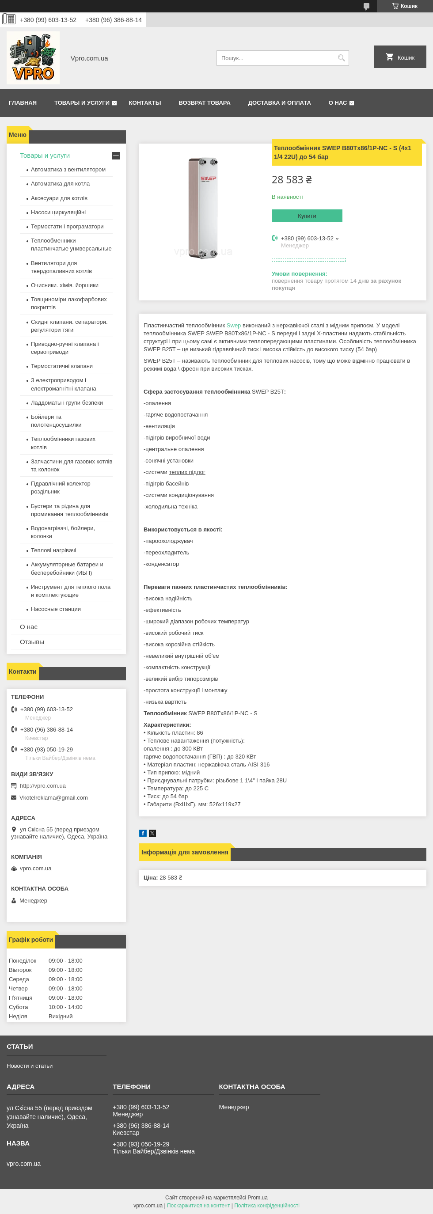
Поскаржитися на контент (198, 1206)
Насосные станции (56, 609)
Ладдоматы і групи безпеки (67, 402)
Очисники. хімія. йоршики (65, 285)
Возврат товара (204, 102)
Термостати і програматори (67, 226)
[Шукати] (341, 58)
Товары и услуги (82, 102)
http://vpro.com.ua (43, 785)
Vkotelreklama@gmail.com (53, 797)
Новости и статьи (30, 1065)
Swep (234, 325)
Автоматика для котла (60, 183)
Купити (307, 215)
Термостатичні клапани (62, 366)
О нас (338, 102)
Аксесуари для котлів (59, 198)
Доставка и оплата (279, 102)
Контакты (145, 102)
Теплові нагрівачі (53, 550)
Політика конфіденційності (267, 1206)
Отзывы (32, 641)
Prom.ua (258, 1198)
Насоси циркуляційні (58, 212)
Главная (23, 102)
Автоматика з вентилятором (68, 169)
